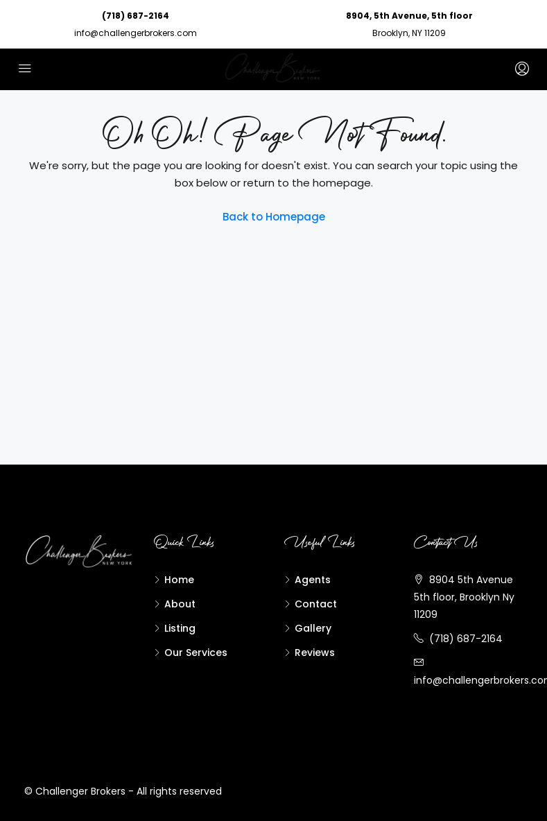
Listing (180, 628)
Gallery (313, 628)
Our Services (195, 652)
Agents (313, 580)
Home (179, 580)
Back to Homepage (274, 216)
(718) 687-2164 (135, 15)
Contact (316, 604)
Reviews (315, 652)
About (180, 604)
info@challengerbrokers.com (135, 33)
